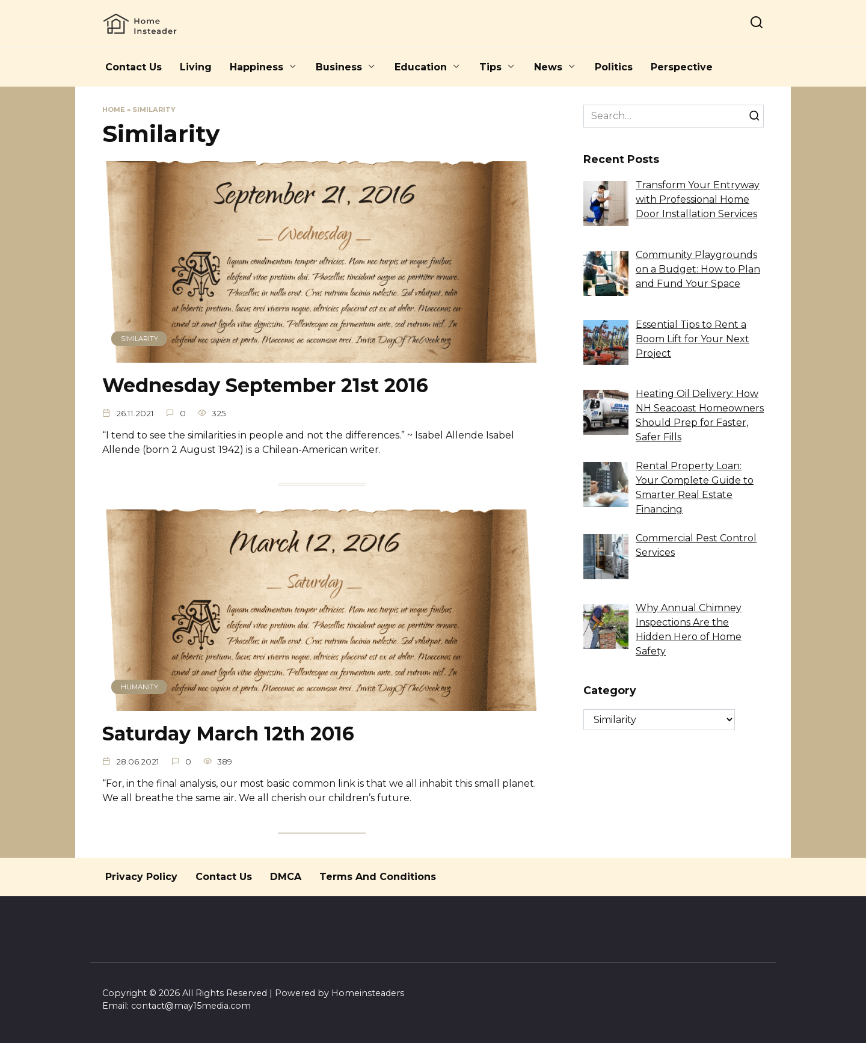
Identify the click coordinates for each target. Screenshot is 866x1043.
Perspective (682, 67)
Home (113, 109)
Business (339, 67)
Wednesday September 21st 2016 (265, 385)
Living (196, 67)
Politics (614, 67)
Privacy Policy (141, 876)
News (548, 67)
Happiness (256, 67)
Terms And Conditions (377, 876)
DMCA (285, 876)
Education (421, 67)
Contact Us (133, 67)
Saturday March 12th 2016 (228, 733)
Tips (490, 67)
